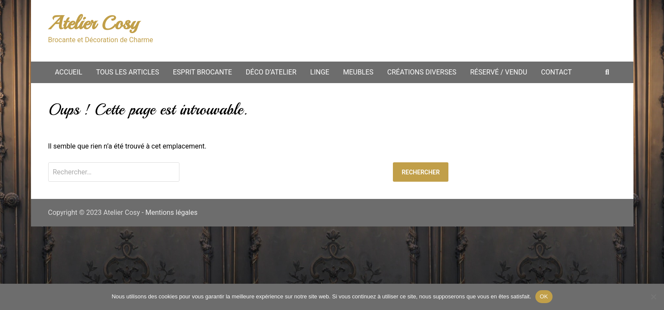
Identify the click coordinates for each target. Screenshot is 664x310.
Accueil (69, 72)
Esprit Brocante (202, 72)
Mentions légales (171, 212)
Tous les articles (127, 72)
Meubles (358, 72)
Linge (319, 72)
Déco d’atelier (271, 72)
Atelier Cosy (93, 23)
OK (544, 296)
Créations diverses (422, 72)
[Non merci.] (653, 296)
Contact (556, 72)
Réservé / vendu (499, 72)
